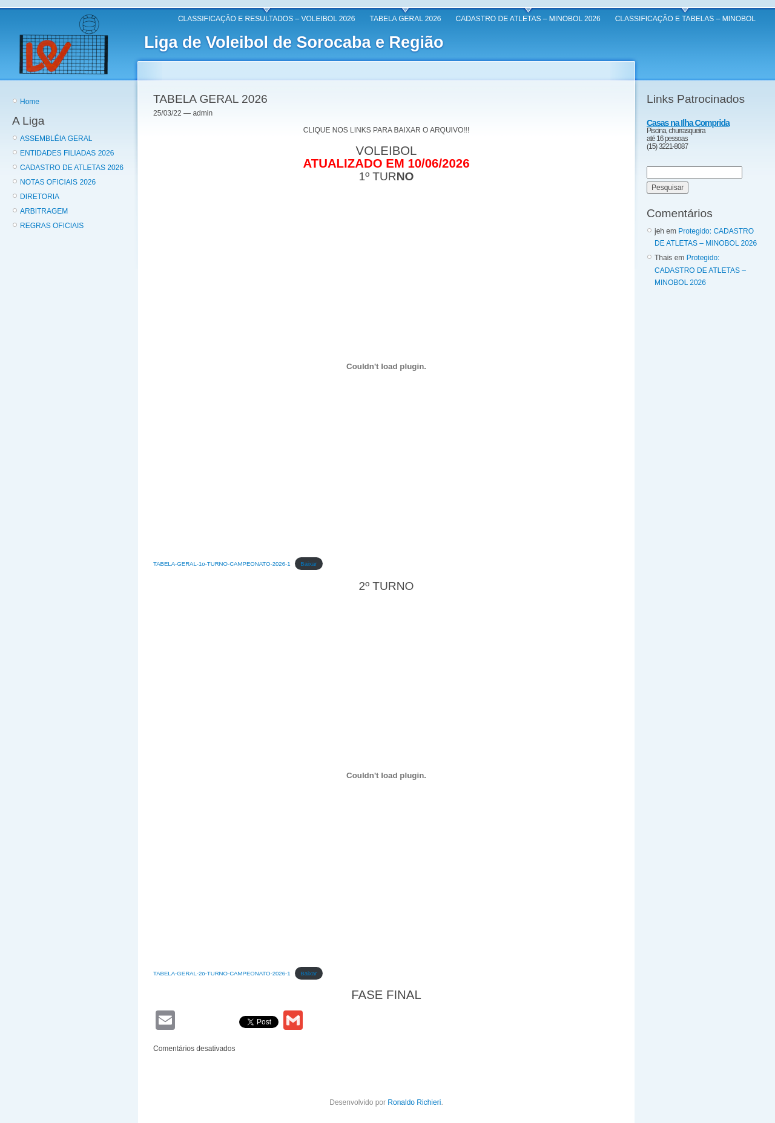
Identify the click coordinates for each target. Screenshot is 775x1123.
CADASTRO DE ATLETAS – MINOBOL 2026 (528, 19)
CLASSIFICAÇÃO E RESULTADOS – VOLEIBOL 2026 (266, 19)
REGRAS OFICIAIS (52, 225)
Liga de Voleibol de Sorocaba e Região (294, 42)
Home (29, 101)
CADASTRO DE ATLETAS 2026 (72, 167)
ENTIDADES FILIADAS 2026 (67, 153)
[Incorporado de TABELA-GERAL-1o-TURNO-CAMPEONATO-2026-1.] (386, 366)
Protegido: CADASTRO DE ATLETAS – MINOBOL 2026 (700, 270)
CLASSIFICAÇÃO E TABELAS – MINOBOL (685, 19)
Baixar (308, 563)
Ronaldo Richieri (414, 1102)
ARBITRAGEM (44, 211)
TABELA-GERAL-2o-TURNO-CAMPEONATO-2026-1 (222, 973)
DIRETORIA (39, 196)
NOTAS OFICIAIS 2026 (58, 182)
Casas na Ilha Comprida (688, 123)
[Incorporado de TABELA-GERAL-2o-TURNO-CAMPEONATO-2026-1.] (386, 775)
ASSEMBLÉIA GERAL (56, 138)
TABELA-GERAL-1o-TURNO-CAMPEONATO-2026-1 (222, 563)
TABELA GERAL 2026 (405, 19)
